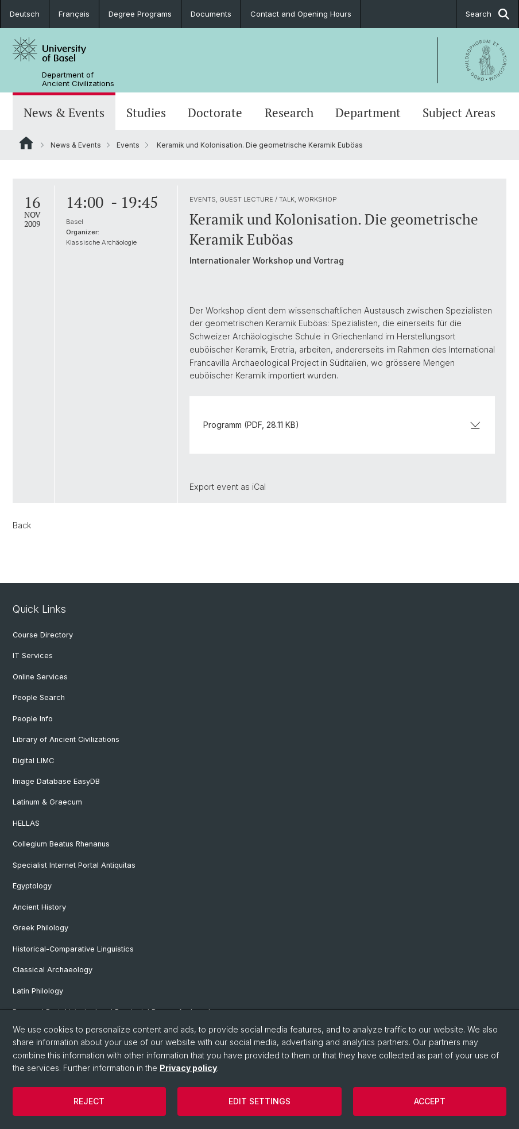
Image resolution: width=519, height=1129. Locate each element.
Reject (88, 1101)
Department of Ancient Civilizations (78, 79)
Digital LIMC (33, 760)
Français (74, 13)
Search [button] (487, 14)
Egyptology (32, 885)
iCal (259, 487)
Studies (146, 113)
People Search (39, 697)
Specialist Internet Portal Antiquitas (74, 865)
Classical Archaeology (52, 969)
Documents (211, 13)
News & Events (64, 113)
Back (22, 525)
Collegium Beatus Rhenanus (61, 844)
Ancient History (39, 907)
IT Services (33, 655)
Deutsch (25, 13)
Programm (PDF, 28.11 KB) (342, 425)
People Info (33, 718)
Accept (430, 1101)
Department (368, 113)
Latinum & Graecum (47, 802)
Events (128, 145)
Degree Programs (140, 13)
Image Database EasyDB (56, 781)
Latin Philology (38, 991)
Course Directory (43, 635)
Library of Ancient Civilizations (66, 739)
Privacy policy (188, 1068)
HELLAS (26, 823)
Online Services (40, 676)
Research (289, 113)
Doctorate (215, 113)
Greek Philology (40, 927)
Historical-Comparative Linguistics (73, 949)
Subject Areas (459, 113)
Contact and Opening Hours (300, 13)
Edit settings (259, 1101)
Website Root (26, 143)
